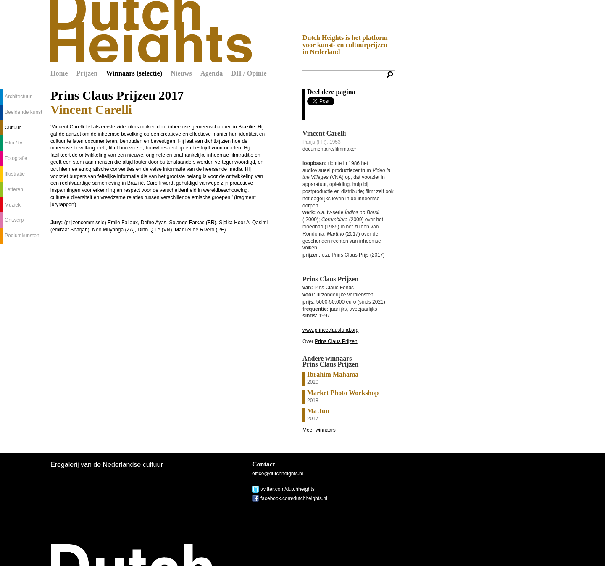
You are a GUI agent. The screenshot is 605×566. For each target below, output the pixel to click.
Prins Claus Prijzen (336, 341)
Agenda (211, 73)
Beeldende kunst (23, 112)
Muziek (13, 205)
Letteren (14, 189)
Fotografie (16, 158)
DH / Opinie (248, 73)
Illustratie (15, 174)
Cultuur (13, 128)
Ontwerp (14, 220)
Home (59, 73)
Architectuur (18, 97)
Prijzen (87, 73)
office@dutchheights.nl (277, 474)
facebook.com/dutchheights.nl (293, 498)
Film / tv (13, 143)
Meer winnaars (319, 430)
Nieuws (181, 73)
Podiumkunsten (22, 235)
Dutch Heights (151, 31)
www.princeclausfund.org (330, 330)
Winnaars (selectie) (134, 73)
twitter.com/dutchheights (287, 489)
